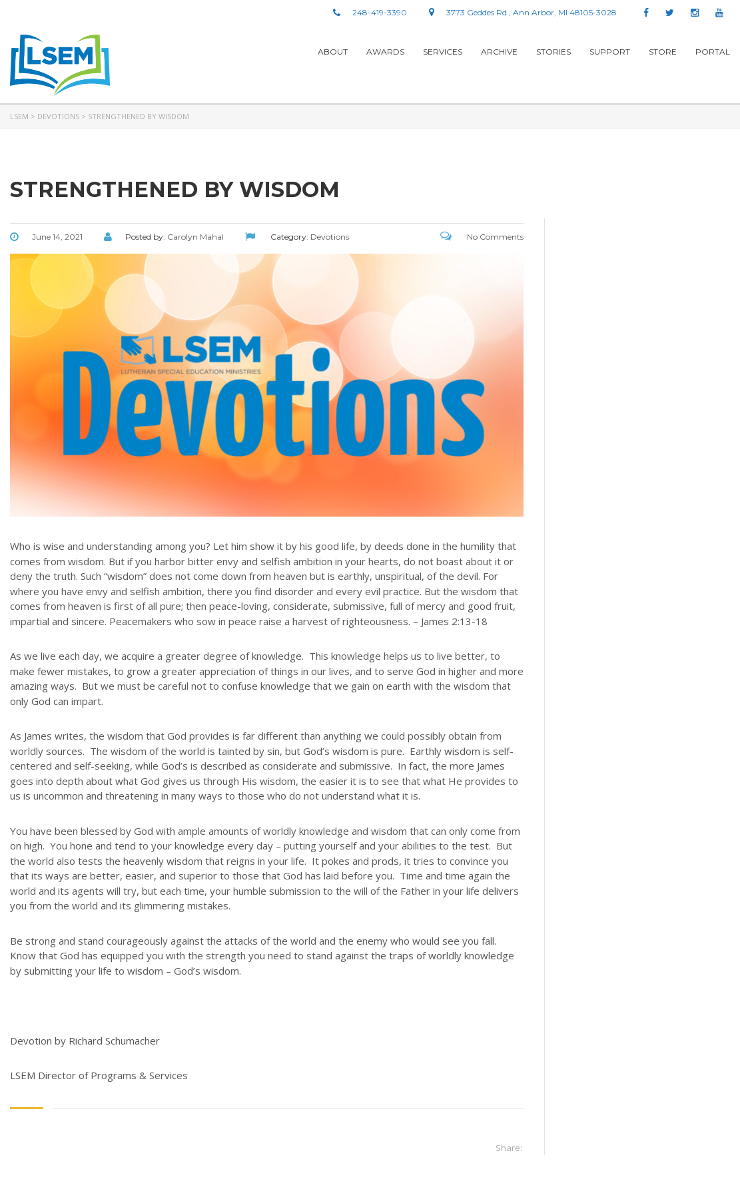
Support (609, 52)
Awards (385, 52)
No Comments (482, 237)
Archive (499, 52)
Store (663, 52)
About (333, 52)
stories (553, 52)
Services (442, 52)
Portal (712, 52)
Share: (509, 1148)
